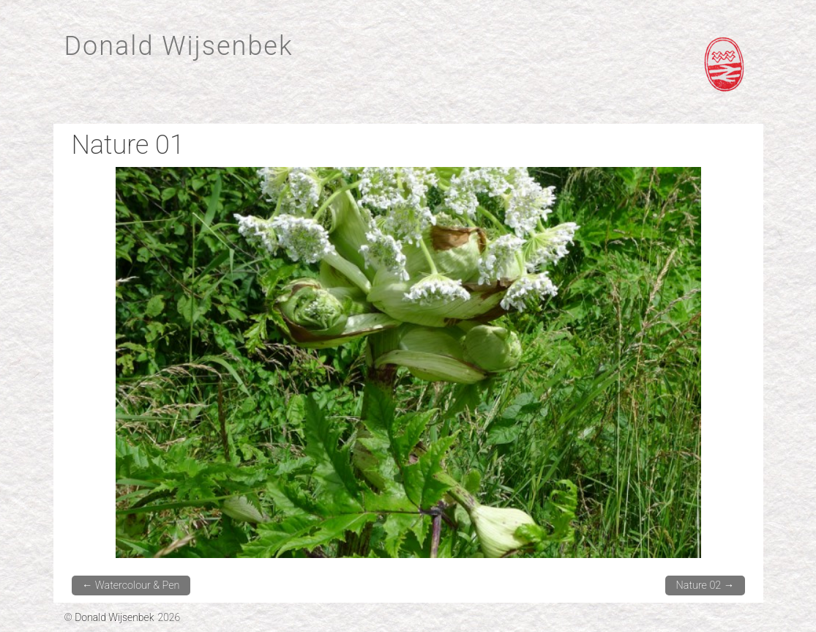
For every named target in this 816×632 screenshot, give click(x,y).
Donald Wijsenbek (178, 46)
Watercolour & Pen (131, 585)
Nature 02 (705, 585)
